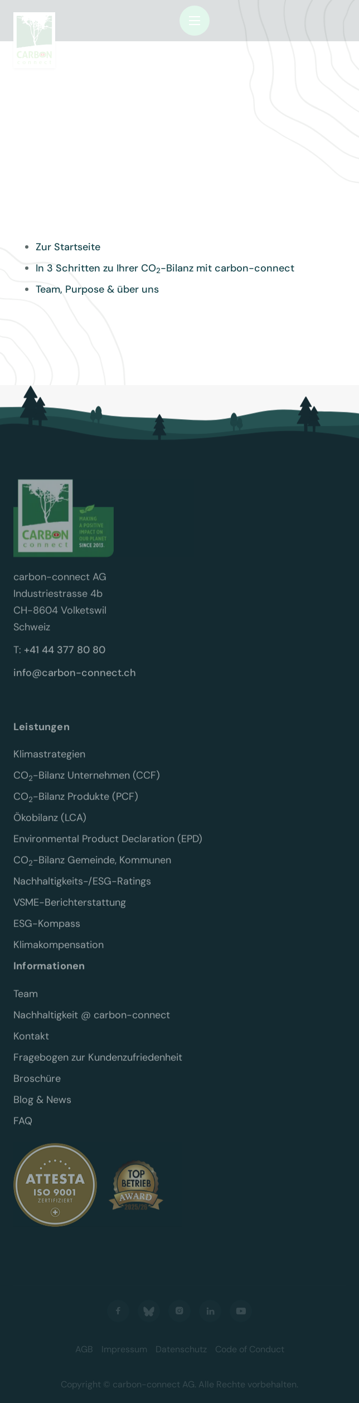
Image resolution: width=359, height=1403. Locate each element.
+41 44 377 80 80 (64, 657)
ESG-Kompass (46, 931)
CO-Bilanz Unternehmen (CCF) (86, 783)
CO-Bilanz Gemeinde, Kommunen (92, 867)
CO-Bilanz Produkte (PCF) (75, 804)
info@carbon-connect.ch (74, 680)
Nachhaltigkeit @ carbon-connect (91, 1022)
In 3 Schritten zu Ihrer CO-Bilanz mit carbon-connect (165, 268)
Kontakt (31, 1044)
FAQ (22, 1128)
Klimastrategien (49, 762)
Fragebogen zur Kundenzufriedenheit (97, 1065)
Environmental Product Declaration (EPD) (107, 846)
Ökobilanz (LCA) (49, 825)
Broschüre (37, 1086)
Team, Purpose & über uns (97, 289)
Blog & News (42, 1107)
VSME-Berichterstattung (69, 910)
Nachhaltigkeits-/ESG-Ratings (82, 889)
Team (25, 1001)
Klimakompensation (58, 952)
